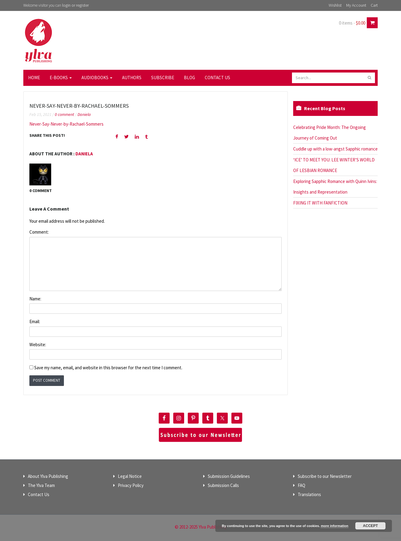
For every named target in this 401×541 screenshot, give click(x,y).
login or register (75, 5)
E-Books (61, 77)
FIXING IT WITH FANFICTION (320, 203)
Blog (189, 77)
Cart (374, 5)
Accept (370, 526)
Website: (37, 344)
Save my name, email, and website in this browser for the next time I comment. (108, 367)
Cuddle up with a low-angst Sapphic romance (335, 149)
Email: (34, 321)
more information (334, 526)
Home (34, 77)
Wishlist (335, 5)
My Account (356, 5)
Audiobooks (96, 77)
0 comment (64, 114)
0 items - (352, 23)
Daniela (84, 114)
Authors (131, 77)
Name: (35, 299)
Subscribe (162, 77)
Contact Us (217, 77)
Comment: (39, 232)
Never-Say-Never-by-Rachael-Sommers (66, 124)
